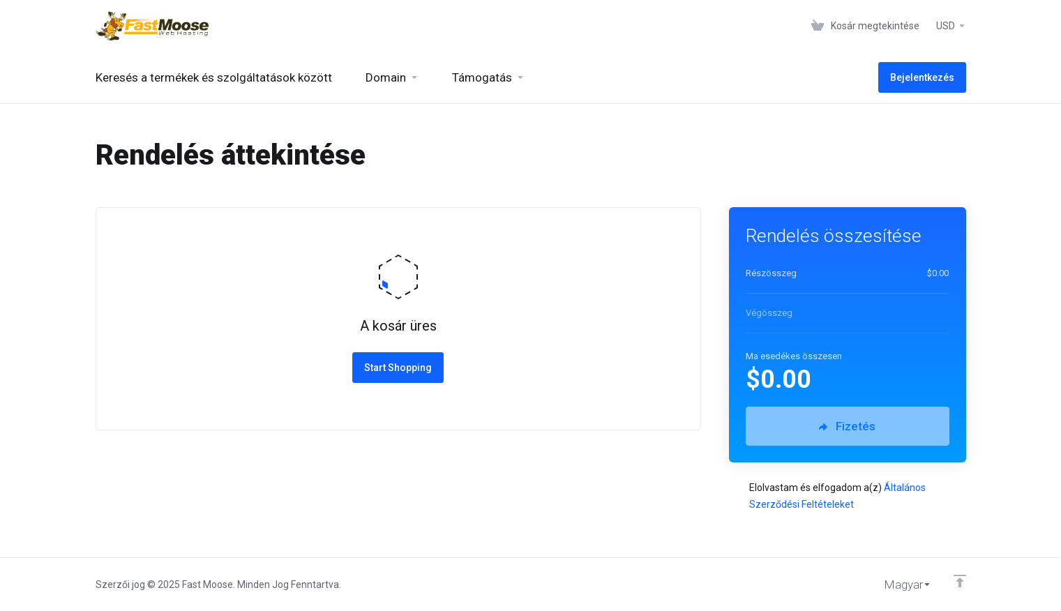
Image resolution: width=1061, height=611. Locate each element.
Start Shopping (398, 367)
